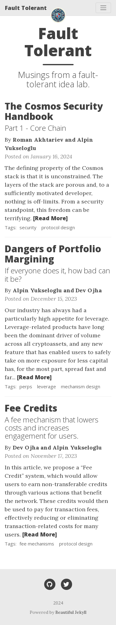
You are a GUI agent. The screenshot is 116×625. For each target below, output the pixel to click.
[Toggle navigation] (103, 7)
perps (25, 386)
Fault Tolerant (26, 7)
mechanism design (80, 386)
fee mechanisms (36, 544)
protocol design (58, 227)
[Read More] (50, 218)
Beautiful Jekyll (70, 612)
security (28, 227)
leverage (46, 386)
